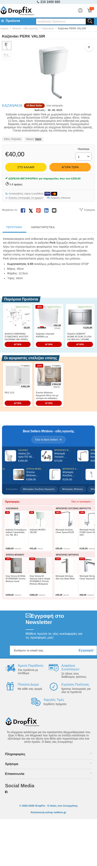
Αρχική (4, 28)
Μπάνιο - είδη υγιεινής (25, 28)
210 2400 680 (48, 2)
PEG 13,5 (9, 393)
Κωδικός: (40, 110)
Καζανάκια (48, 28)
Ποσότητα (83, 149)
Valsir (38, 140)
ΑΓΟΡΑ (18, 345)
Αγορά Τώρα (70, 168)
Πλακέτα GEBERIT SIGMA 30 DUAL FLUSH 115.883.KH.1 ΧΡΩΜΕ (79, 337)
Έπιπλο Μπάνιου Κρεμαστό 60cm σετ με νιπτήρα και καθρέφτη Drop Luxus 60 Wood (47, 396)
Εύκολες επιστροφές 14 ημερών (26, 198)
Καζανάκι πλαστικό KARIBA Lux (45, 336)
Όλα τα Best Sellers (48, 440)
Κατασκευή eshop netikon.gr (48, 813)
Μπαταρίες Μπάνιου (72, 489)
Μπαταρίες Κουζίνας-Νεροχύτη (39, 489)
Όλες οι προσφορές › (81, 502)
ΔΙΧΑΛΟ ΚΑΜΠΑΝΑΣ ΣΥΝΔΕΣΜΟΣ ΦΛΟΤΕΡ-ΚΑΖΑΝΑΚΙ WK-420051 (17, 337)
